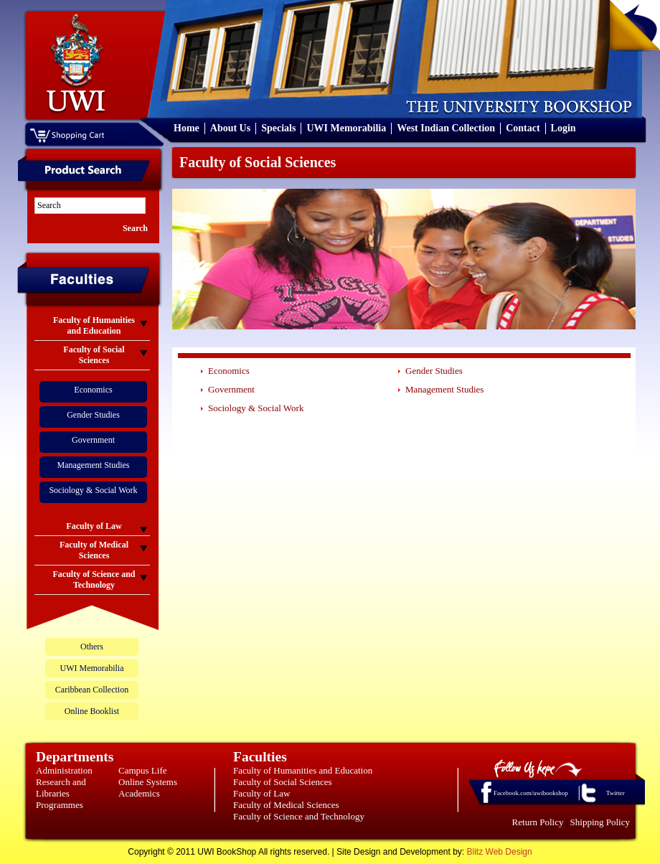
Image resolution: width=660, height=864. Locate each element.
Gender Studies (93, 415)
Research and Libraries (61, 787)
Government (93, 440)
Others (91, 647)
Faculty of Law (261, 793)
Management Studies (93, 465)
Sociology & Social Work (93, 490)
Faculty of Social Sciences (282, 781)
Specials (278, 128)
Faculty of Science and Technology (298, 816)
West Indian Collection (446, 128)
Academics (139, 793)
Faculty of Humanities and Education (302, 770)
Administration (64, 770)
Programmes (59, 804)
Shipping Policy (600, 822)
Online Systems (147, 781)
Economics (93, 390)
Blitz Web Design (499, 852)
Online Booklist (92, 711)
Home (186, 128)
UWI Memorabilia (346, 128)
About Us (230, 128)
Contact (522, 128)
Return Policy (538, 822)
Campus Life (142, 770)
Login (563, 128)
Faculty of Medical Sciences (286, 804)
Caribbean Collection (91, 690)
